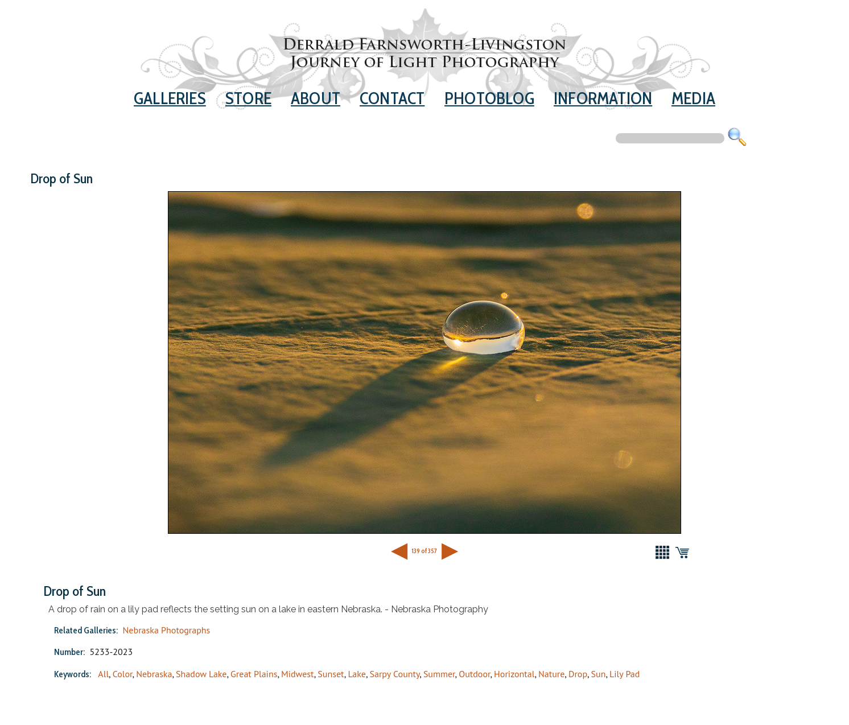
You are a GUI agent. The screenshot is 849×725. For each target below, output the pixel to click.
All (103, 673)
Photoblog (489, 98)
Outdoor (474, 673)
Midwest (297, 673)
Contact (392, 98)
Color (123, 673)
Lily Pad (624, 673)
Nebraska (154, 673)
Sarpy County (395, 673)
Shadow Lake (201, 673)
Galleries (170, 98)
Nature (551, 673)
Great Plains (253, 673)
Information (603, 98)
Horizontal (514, 673)
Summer (439, 673)
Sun (598, 673)
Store (248, 98)
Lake (357, 673)
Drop (577, 673)
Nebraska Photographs (167, 630)
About (315, 98)
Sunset (331, 673)
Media (693, 98)
